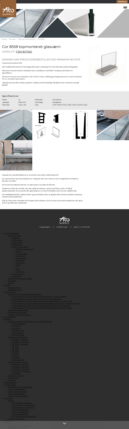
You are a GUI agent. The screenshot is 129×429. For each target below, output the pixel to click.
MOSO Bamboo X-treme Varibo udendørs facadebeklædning (36, 299)
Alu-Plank (12, 281)
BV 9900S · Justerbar (20, 364)
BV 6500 (15, 353)
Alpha (18, 252)
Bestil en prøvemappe (25, 249)
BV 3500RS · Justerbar (21, 371)
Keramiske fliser (10, 383)
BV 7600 (15, 346)
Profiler (7, 285)
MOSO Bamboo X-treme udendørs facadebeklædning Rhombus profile (41, 306)
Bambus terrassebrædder (18, 310)
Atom (18, 270)
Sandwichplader (14, 236)
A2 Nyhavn (16, 326)
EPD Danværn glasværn (22, 403)
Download (8, 398)
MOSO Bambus (10, 292)
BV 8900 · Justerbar (20, 344)
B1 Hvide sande (18, 331)
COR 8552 (16, 374)
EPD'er (11, 401)
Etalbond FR (17, 242)
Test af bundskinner (16, 419)
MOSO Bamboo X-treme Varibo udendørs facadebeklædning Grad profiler (42, 308)
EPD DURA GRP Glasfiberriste (24, 416)
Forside (4, 39)
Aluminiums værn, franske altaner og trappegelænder (30, 322)
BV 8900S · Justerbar (20, 369)
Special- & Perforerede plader (20, 279)
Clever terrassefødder (17, 389)
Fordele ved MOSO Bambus (19, 315)
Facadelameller (14, 288)
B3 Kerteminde (18, 335)
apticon (11, 283)
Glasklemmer (13, 378)
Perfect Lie (20, 272)
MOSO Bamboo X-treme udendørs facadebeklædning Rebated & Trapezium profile (46, 304)
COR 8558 (41, 39)
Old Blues (20, 260)
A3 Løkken (16, 328)
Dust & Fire (20, 263)
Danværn (12, 39)
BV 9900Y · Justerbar (20, 367)
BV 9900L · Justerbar (20, 342)
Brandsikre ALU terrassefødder (20, 387)
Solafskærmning (14, 290)
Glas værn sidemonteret (18, 362)
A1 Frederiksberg (19, 324)
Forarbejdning (18, 274)
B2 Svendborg (18, 333)
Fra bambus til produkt (17, 312)
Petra (18, 265)
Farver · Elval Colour (20, 247)
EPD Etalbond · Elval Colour (23, 408)
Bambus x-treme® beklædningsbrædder (24, 294)
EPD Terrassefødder (20, 412)
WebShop (122, 2)
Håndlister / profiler (16, 376)
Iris (17, 267)
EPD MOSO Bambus (20, 410)
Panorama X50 (18, 360)
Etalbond (16, 238)
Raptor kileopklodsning (17, 392)
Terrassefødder (10, 385)
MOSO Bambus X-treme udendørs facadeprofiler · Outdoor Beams (39, 297)
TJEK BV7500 (24, 51)
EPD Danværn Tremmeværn (24, 405)
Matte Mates (21, 258)
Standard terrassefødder (18, 396)
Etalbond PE (17, 240)
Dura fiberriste (10, 317)
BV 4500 (15, 356)
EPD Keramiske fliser (20, 414)
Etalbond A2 (17, 245)
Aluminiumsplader (11, 233)
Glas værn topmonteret (26, 39)
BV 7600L (16, 349)
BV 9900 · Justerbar (20, 340)
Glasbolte (12, 380)
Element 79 (21, 256)
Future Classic (22, 254)
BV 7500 (15, 351)
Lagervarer (16, 276)
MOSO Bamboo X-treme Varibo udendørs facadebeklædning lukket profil (42, 301)
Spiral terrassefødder (16, 394)
